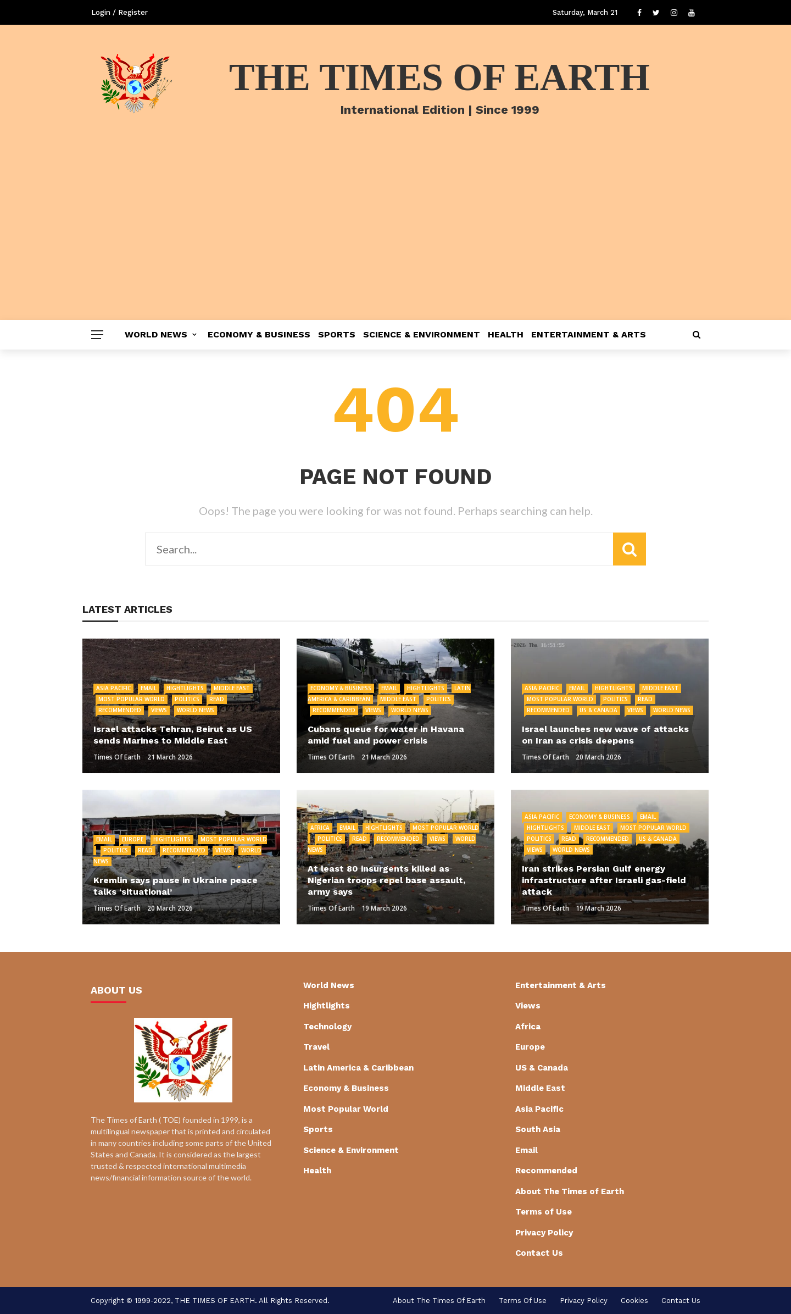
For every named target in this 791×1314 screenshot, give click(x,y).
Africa (320, 827)
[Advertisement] (395, 237)
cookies (634, 1300)
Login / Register (119, 12)
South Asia (537, 1129)
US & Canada (598, 710)
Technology (327, 1027)
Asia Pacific (113, 688)
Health (505, 334)
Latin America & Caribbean (358, 1068)
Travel (316, 1047)
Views (159, 710)
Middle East (232, 688)
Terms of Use (543, 1212)
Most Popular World (131, 699)
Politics (187, 699)
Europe (132, 839)
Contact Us (539, 1253)
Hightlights (185, 688)
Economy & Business (259, 334)
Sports (336, 334)
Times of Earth (117, 757)
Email (149, 688)
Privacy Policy (544, 1233)
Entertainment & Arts (588, 334)
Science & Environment (421, 334)
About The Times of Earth (569, 1191)
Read (216, 699)
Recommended (119, 710)
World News (156, 334)
